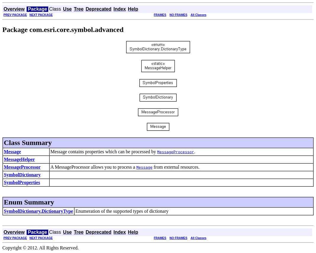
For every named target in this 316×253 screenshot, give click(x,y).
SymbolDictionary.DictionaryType (38, 211)
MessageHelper (19, 159)
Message (12, 151)
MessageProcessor (22, 167)
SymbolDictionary (22, 174)
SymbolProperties (22, 182)
